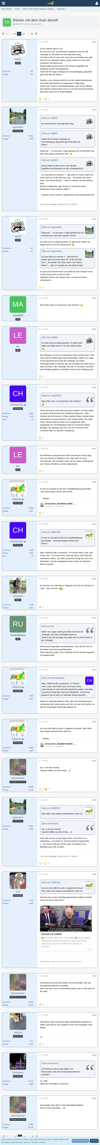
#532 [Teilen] (94, 670)
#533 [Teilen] (94, 722)
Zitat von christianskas (53, 678)
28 (23, 34)
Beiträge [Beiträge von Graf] (5, 903)
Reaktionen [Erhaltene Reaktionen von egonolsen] (6, 136)
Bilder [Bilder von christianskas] (5, 419)
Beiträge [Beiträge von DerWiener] (5, 1084)
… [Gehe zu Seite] (10, 34)
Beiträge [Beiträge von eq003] (5, 74)
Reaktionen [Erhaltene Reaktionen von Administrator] (6, 787)
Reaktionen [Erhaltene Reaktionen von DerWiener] (6, 1081)
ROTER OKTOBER (51, 934)
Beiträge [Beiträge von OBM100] (5, 511)
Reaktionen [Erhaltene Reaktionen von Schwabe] (6, 605)
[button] (3, 3)
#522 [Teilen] (94, 110)
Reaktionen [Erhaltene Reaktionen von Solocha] (6, 1041)
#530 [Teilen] (94, 579)
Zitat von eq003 (49, 118)
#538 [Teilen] (94, 1015)
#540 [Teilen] (94, 1098)
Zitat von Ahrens (49, 823)
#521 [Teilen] (94, 42)
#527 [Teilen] (94, 449)
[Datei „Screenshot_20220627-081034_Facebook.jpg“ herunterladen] (58, 745)
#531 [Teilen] (94, 618)
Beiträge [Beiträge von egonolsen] (5, 139)
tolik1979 (19, 24)
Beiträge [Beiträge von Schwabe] (5, 608)
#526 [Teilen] (94, 387)
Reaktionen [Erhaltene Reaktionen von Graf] (6, 900)
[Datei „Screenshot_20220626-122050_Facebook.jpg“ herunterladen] (58, 505)
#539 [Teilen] (94, 1055)
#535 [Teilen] (94, 800)
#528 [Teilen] (94, 482)
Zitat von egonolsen (51, 227)
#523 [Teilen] (94, 219)
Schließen (94, 1141)
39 (32, 34)
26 (15, 34)
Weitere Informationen (80, 1141)
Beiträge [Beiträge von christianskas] (5, 416)
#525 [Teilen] (94, 329)
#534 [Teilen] (94, 761)
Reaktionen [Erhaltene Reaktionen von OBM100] (6, 508)
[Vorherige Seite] (3, 34)
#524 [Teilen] (94, 298)
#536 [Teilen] (94, 874)
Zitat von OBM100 (50, 532)
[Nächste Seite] (36, 34)
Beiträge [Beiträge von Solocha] (5, 1044)
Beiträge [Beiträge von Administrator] (5, 790)
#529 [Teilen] (94, 524)
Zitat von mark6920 (51, 395)
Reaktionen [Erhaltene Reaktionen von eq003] (6, 71)
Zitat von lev (47, 626)
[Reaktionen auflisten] (45, 98)
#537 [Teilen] (94, 976)
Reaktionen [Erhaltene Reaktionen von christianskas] (6, 413)
